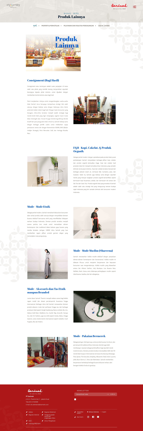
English (104, 412)
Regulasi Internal (34, 415)
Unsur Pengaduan (49, 421)
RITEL (35, 26)
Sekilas (31, 412)
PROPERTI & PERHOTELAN (50, 26)
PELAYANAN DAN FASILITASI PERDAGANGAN (79, 26)
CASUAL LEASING (104, 26)
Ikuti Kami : (80, 417)
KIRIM (113, 394)
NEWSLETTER (83, 391)
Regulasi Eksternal (50, 412)
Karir (30, 421)
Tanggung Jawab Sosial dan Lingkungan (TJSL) (49, 416)
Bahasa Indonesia (94, 412)
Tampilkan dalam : (80, 412)
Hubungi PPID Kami (34, 423)
